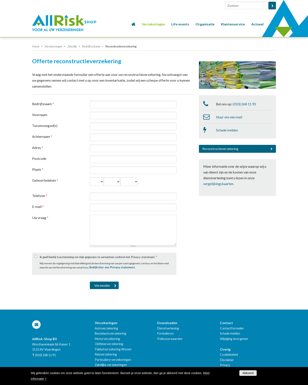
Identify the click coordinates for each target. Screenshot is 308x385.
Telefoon (39, 196)
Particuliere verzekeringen (113, 359)
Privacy (225, 365)
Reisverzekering (106, 354)
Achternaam (42, 136)
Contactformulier (232, 328)
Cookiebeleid (229, 354)
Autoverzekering (106, 328)
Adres (37, 147)
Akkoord (248, 373)
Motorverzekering (107, 339)
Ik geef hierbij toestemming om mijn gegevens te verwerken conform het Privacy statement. (98, 257)
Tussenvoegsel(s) (44, 125)
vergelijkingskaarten (218, 184)
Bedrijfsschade (91, 46)
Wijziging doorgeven (234, 339)
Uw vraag (40, 218)
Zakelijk (72, 46)
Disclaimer (227, 360)
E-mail (38, 206)
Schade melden (227, 130)
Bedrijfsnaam (43, 104)
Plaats (37, 169)
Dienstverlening (168, 328)
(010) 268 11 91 (244, 104)
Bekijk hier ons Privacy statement (112, 267)
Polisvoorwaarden (169, 339)
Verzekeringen (53, 46)
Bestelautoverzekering (110, 333)
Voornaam (39, 115)
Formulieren (165, 333)
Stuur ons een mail (229, 117)
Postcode (39, 158)
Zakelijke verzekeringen (111, 365)
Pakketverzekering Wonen (113, 349)
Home (35, 46)
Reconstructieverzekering (220, 149)
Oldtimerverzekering (109, 344)
